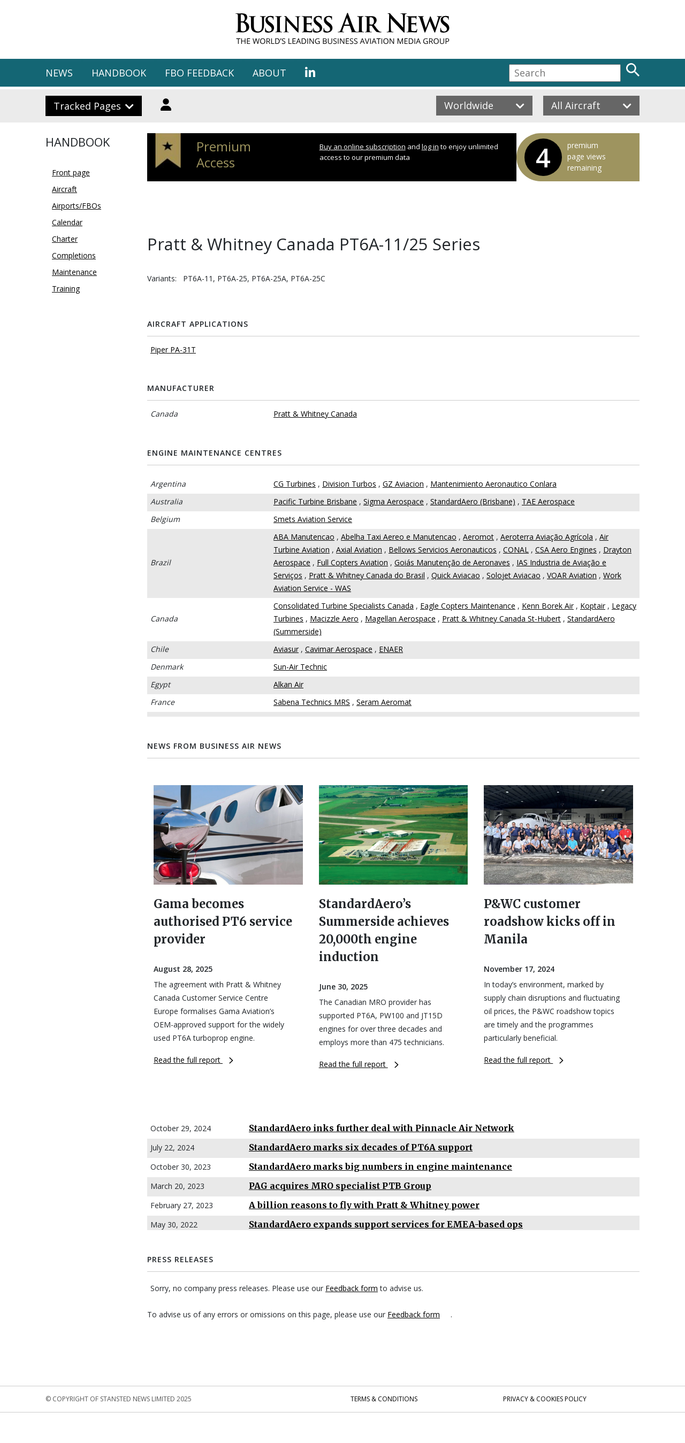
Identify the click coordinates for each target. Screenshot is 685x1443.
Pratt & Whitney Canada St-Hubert (501, 618)
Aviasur (286, 649)
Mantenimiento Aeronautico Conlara (493, 484)
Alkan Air (288, 684)
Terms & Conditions (384, 1398)
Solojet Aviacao (513, 575)
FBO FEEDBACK (199, 72)
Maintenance (74, 272)
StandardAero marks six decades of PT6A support (361, 1147)
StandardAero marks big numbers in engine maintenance (380, 1166)
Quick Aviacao (455, 575)
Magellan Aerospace (400, 618)
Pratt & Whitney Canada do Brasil (367, 575)
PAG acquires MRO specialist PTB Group (340, 1185)
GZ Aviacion (403, 484)
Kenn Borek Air (548, 606)
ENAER (391, 649)
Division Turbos (349, 484)
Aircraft (64, 189)
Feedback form (351, 1288)
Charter (65, 239)
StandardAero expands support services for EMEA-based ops (386, 1224)
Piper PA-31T (173, 349)
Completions (74, 255)
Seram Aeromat (384, 702)
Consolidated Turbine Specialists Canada (343, 606)
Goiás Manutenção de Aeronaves (452, 562)
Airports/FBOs (76, 206)
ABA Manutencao (303, 537)
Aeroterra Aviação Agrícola (546, 537)
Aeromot (478, 537)
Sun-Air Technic (300, 667)
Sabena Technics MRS (311, 702)
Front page (71, 172)
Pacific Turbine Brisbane (315, 501)
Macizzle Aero (334, 618)
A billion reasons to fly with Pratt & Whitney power (364, 1205)
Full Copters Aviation (352, 562)
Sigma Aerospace (393, 501)
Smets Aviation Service (312, 519)
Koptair (592, 606)
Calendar (67, 222)
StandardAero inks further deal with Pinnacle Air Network (381, 1128)
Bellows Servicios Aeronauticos (443, 549)
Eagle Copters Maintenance (467, 606)
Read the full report (193, 1060)
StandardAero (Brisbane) (472, 501)
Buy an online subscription (362, 146)
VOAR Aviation (572, 575)
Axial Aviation (359, 549)
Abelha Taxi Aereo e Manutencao (398, 537)
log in (430, 146)
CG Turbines (294, 484)
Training (66, 288)
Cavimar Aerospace (338, 649)
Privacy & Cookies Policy (545, 1398)
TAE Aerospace (548, 501)
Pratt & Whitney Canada (315, 414)
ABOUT (269, 72)
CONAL (516, 549)
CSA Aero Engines (566, 549)
